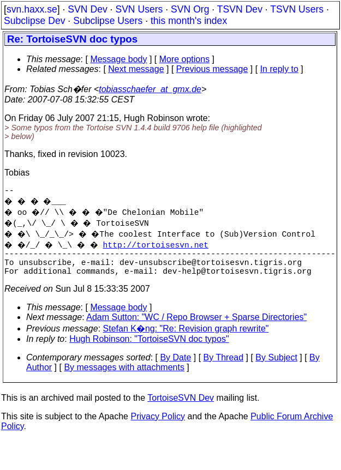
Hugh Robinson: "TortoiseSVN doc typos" (149, 347)
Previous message (212, 69)
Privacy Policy (157, 425)
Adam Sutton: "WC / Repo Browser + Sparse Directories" (196, 325)
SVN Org (190, 9)
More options (184, 59)
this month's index (189, 20)
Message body (118, 59)
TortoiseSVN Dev (180, 406)
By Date (175, 366)
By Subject (276, 366)
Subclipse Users (107, 20)
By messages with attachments (124, 376)
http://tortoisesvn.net (162, 246)
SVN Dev (87, 9)
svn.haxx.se (32, 9)
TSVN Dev (239, 9)
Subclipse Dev (34, 20)
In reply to (279, 69)
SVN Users (139, 9)
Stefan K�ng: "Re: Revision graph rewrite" (186, 337)
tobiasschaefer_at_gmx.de (150, 89)
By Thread (224, 366)
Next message (136, 69)
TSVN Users (297, 9)
